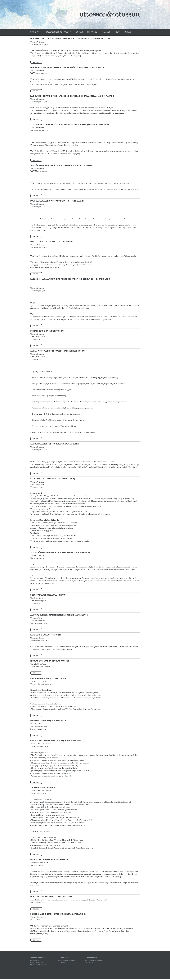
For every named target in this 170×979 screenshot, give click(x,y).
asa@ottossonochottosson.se (66, 960)
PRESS (117, 32)
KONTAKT (128, 32)
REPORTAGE (92, 32)
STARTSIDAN (35, 32)
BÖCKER (79, 32)
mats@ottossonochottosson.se (94, 960)
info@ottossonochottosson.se (38, 964)
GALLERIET (105, 32)
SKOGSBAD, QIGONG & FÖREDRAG (58, 32)
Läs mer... (36, 62)
